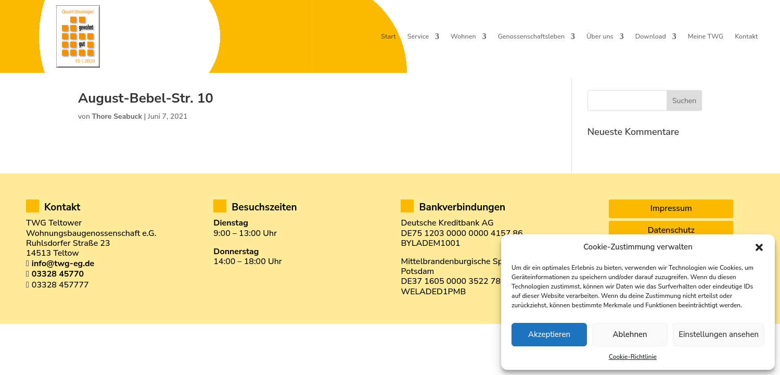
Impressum (671, 226)
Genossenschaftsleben (531, 37)
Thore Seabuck (117, 135)
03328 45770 (58, 292)
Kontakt (746, 37)
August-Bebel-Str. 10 (145, 116)
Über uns (599, 37)
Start (388, 37)
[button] (759, 247)
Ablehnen (630, 334)
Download (650, 37)
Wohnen (463, 37)
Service (418, 37)
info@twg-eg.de (63, 282)
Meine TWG (705, 37)
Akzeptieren (549, 334)
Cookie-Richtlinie (633, 357)
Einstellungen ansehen (719, 334)
